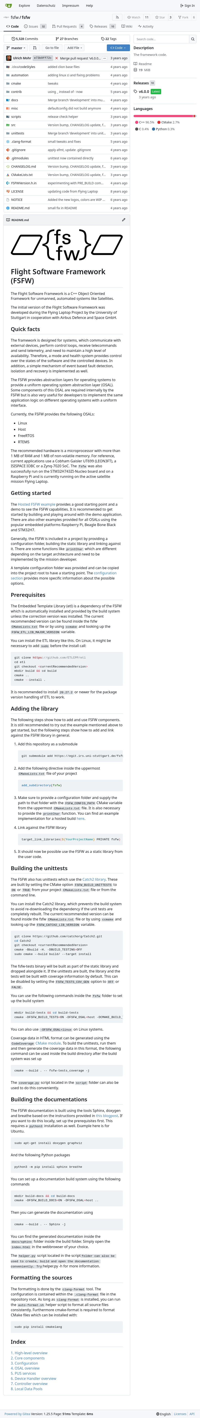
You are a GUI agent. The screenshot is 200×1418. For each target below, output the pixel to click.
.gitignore (18, 150)
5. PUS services (23, 1373)
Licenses (180, 1414)
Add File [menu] (75, 48)
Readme (143, 63)
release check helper (63, 116)
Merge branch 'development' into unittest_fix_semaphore (90, 133)
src (13, 125)
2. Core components (28, 1358)
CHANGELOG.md (23, 166)
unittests (17, 133)
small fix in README (62, 208)
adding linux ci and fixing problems (74, 75)
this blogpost (107, 1115)
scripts (16, 116)
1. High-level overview (29, 1352)
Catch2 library (93, 879)
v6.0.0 (144, 91)
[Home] (8, 6)
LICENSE (17, 191)
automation (20, 75)
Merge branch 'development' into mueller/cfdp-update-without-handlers (101, 100)
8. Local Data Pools (26, 1388)
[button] (34, 47)
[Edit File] (123, 220)
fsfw (15, 17)
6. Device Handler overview (33, 1378)
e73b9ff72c (43, 58)
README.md (20, 208)
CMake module (48, 1043)
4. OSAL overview (25, 1368)
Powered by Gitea (17, 1414)
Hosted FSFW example (36, 504)
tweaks (53, 83)
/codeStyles (23, 67)
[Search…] (192, 39)
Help (89, 5)
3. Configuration (24, 1363)
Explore (24, 5)
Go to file (52, 48)
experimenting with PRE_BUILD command (79, 183)
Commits (25, 39)
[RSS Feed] (117, 17)
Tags (108, 39)
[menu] (163, 1414)
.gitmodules (20, 158)
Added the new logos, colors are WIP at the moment (86, 200)
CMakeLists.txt (22, 175)
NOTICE (16, 200)
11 (147, 17)
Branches (66, 39)
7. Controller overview (29, 1383)
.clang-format (21, 141)
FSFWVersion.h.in (24, 183)
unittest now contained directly (70, 158)
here (80, 818)
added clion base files (63, 67)
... (104, 57)
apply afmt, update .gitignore (69, 150)
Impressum (70, 5)
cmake (16, 83)
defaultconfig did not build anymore (74, 108)
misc (14, 108)
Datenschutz (46, 5)
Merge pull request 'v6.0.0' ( (80, 58)
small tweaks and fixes (64, 141)
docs (14, 100)
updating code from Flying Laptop (73, 191)
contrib (16, 92)
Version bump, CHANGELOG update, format (80, 125)
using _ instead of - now (65, 92)
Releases (141, 83)
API (191, 1414)
